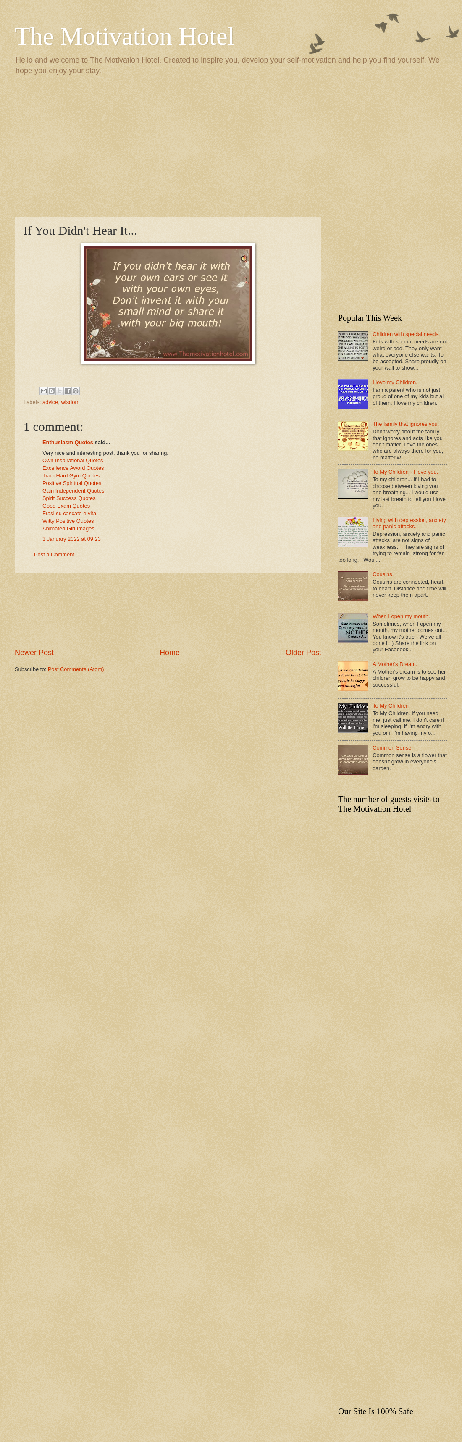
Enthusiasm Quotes (67, 442)
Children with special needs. (406, 334)
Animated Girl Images (68, 528)
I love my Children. (395, 382)
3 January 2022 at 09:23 (71, 539)
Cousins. (383, 574)
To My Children (391, 706)
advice (50, 402)
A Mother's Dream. (395, 664)
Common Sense (392, 748)
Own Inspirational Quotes (72, 460)
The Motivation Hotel (124, 36)
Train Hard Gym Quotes (71, 475)
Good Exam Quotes (66, 506)
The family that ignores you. (406, 424)
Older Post (303, 652)
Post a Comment (54, 554)
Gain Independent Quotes (73, 491)
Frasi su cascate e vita (69, 513)
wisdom (70, 402)
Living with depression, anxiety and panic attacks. (409, 523)
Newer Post (34, 652)
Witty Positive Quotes (68, 521)
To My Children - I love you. (405, 472)
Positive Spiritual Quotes (71, 483)
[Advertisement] (231, 145)
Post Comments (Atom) (76, 669)
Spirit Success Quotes (69, 498)
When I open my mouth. (401, 616)
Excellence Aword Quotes (73, 468)
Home (170, 652)
